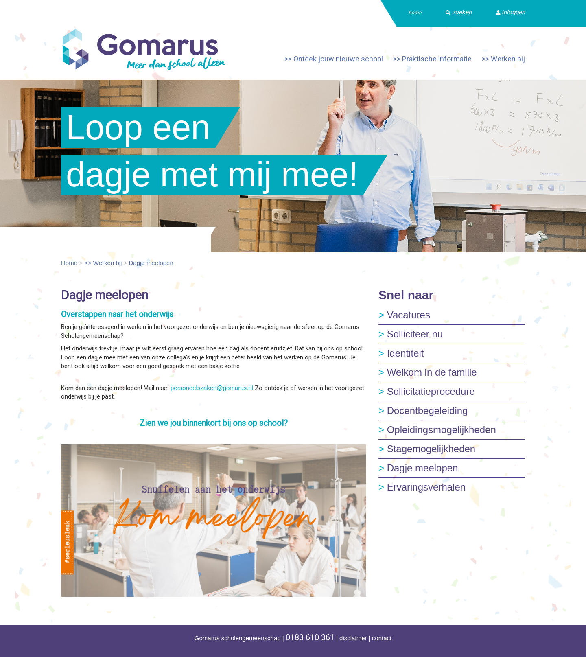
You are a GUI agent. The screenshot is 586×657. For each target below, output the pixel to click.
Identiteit (401, 353)
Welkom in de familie (427, 372)
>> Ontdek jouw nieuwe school (333, 59)
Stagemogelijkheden (426, 448)
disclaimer (353, 638)
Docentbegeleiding (423, 410)
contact (381, 638)
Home (69, 262)
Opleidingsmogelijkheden (437, 429)
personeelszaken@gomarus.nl (212, 387)
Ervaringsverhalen (422, 487)
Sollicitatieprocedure (426, 391)
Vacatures (404, 314)
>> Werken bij (503, 59)
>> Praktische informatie (432, 59)
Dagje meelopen (151, 262)
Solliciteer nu (410, 333)
